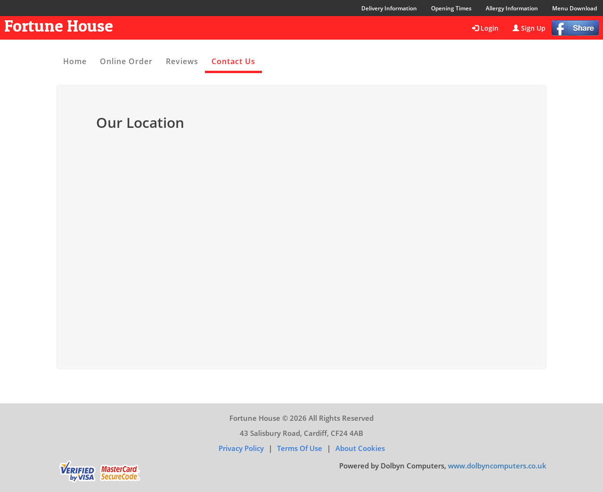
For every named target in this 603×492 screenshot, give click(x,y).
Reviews (182, 61)
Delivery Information (389, 8)
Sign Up (529, 28)
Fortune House (58, 25)
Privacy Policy (241, 448)
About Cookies (360, 448)
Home (75, 61)
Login (485, 28)
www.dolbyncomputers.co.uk (497, 465)
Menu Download (574, 8)
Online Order (126, 61)
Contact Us (233, 61)
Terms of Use (299, 448)
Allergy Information (512, 8)
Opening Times (451, 8)
